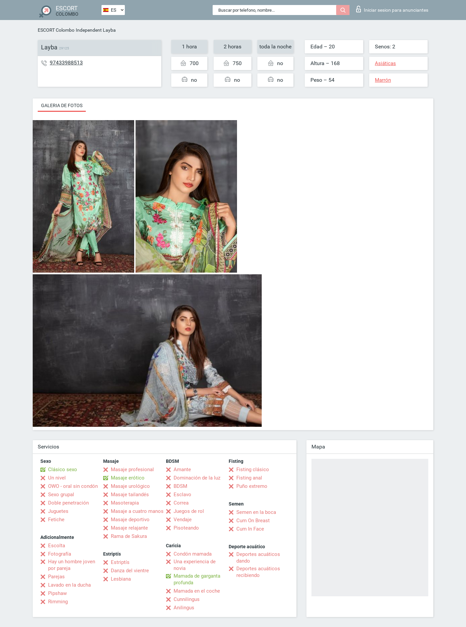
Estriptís (120, 562)
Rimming (58, 602)
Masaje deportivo (130, 520)
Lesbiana (121, 579)
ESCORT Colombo (56, 30)
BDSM (180, 486)
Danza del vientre (130, 571)
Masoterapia (125, 503)
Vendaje (183, 520)
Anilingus (184, 608)
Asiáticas (385, 63)
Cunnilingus (187, 599)
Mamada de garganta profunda (197, 579)
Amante (182, 469)
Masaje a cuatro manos (137, 511)
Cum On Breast (253, 521)
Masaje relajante (129, 528)
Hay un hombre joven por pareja (71, 565)
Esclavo (182, 495)
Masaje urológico (130, 486)
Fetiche (56, 520)
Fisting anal (249, 478)
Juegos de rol (189, 511)
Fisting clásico (252, 469)
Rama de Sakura (129, 536)
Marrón (383, 80)
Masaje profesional (132, 469)
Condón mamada (193, 554)
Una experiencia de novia (195, 565)
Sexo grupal (61, 495)
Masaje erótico (128, 478)
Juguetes (58, 511)
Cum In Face (250, 529)
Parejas (56, 577)
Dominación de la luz (197, 478)
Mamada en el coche (197, 591)
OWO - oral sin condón (73, 486)
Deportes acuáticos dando (258, 557)
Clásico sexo (62, 469)
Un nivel (57, 478)
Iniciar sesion (392, 9)
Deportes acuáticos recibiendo (258, 572)
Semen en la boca (256, 512)
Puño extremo (251, 486)
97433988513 (66, 62)
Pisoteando (186, 528)
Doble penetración (68, 503)
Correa (181, 503)
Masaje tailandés (130, 495)
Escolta (56, 546)
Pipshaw (57, 593)
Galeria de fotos (61, 105)
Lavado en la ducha (69, 585)
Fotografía (59, 554)
